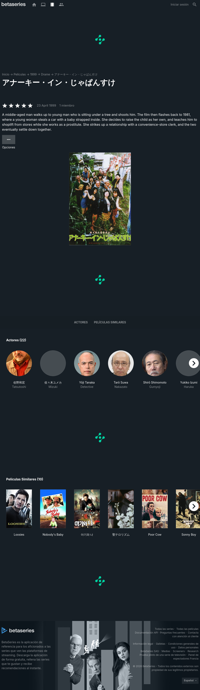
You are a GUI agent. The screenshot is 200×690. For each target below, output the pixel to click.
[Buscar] (195, 4)
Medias (166, 651)
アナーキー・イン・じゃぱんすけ (76, 74)
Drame (45, 74)
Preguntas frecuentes (172, 632)
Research (193, 651)
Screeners (179, 651)
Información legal (143, 643)
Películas (20, 74)
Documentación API (146, 632)
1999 (33, 74)
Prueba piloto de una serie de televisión (163, 654)
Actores (81, 322)
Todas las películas (187, 628)
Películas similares (110, 322)
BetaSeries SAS (150, 651)
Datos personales (188, 647)
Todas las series (164, 628)
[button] (19, 374)
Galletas (160, 643)
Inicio (5, 74)
